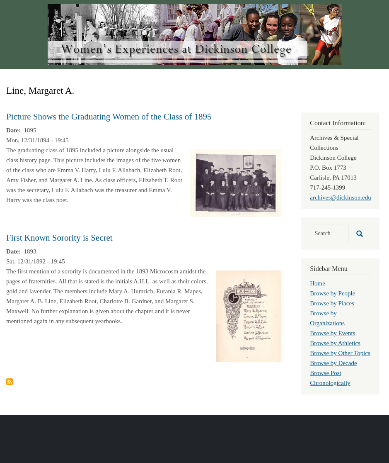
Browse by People (332, 293)
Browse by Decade (333, 363)
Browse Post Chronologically (330, 378)
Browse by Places (332, 303)
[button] (235, 182)
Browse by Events (332, 333)
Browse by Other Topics (340, 353)
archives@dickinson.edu (340, 197)
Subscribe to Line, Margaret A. (9, 381)
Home (317, 283)
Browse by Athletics (335, 343)
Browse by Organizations (327, 318)
